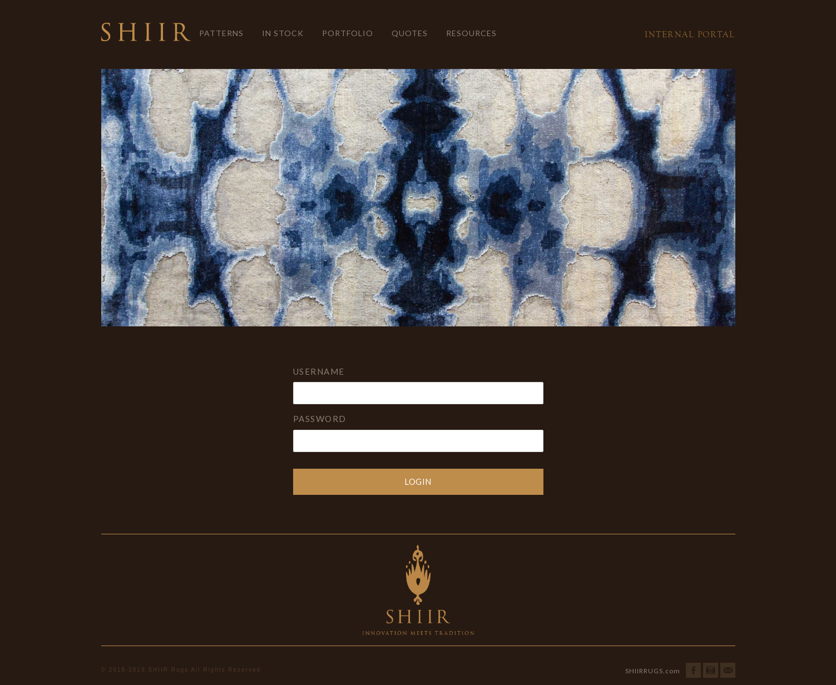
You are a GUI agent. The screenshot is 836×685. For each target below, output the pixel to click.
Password (320, 419)
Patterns (221, 33)
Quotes (410, 33)
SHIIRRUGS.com (652, 671)
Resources (471, 33)
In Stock (283, 33)
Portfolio (347, 33)
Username (319, 371)
